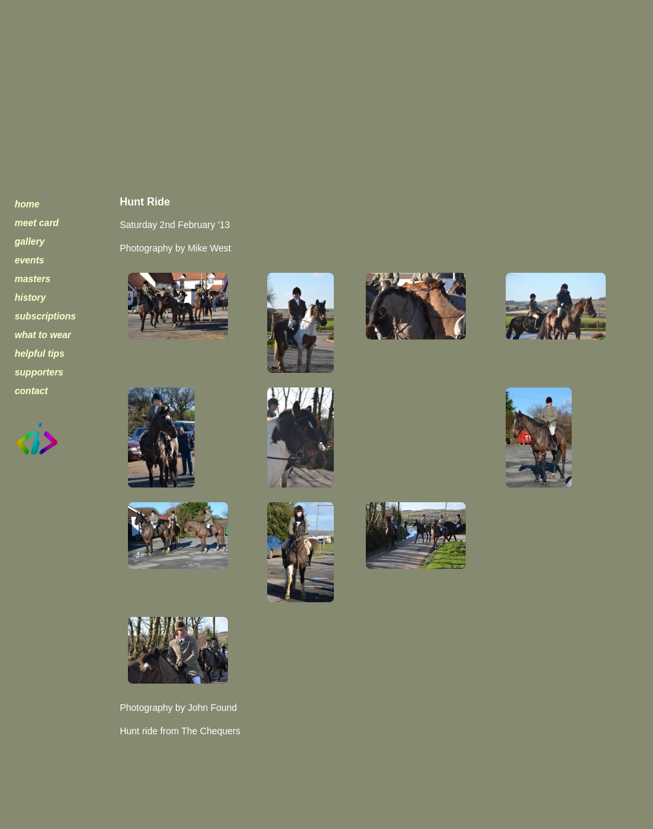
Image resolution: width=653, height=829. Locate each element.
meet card (37, 222)
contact (31, 390)
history (30, 297)
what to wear (43, 334)
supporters (39, 372)
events (29, 260)
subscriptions (45, 316)
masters (33, 278)
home (27, 204)
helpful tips (40, 353)
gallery (30, 241)
